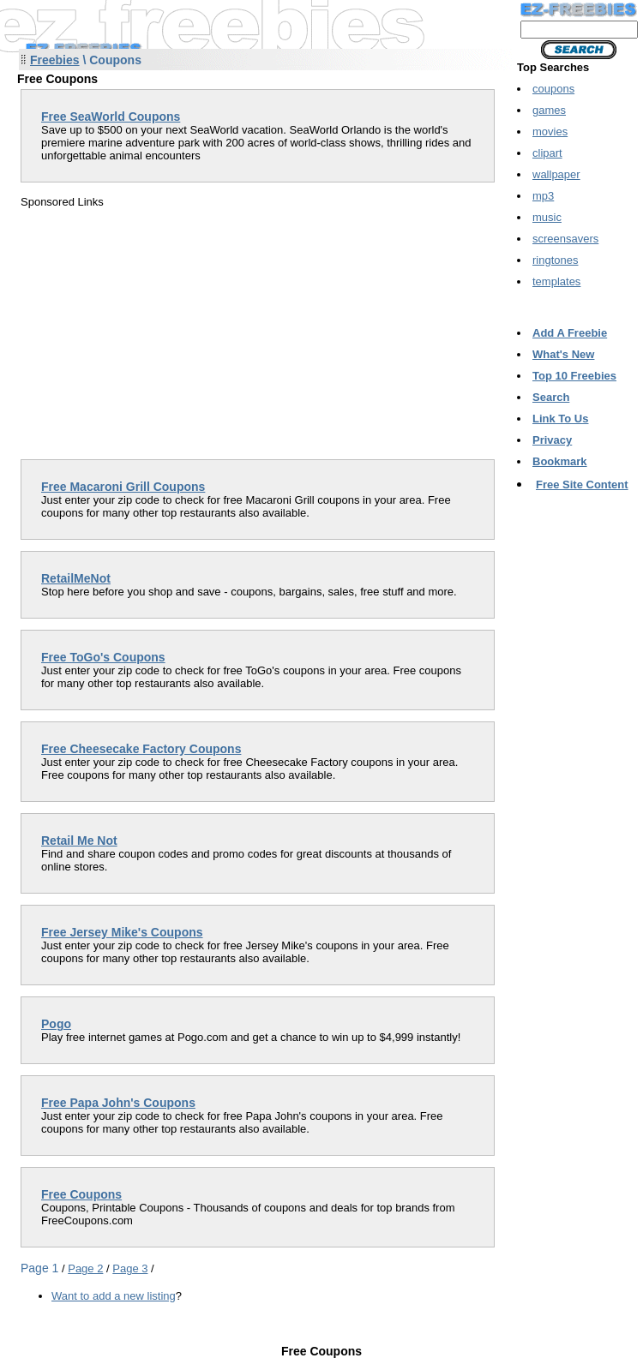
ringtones (555, 260)
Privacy (552, 440)
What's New (563, 354)
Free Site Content (582, 484)
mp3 (543, 195)
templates (556, 281)
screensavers (565, 238)
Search (550, 397)
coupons (553, 88)
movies (550, 131)
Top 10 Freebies (574, 375)
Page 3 (129, 1268)
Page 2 (85, 1268)
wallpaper (556, 174)
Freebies (55, 60)
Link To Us (560, 418)
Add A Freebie (569, 332)
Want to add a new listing (113, 1295)
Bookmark (559, 461)
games (549, 110)
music (547, 217)
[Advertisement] (165, 328)
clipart (547, 153)
